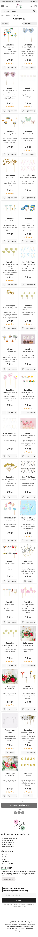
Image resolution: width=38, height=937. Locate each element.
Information (33, 1)
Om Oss (4, 857)
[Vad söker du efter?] (19, 11)
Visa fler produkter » (19, 805)
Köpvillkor (5, 855)
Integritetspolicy (7, 863)
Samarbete (5, 861)
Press (4, 859)
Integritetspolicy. (20, 907)
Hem (2, 15)
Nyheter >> (19, 1)
